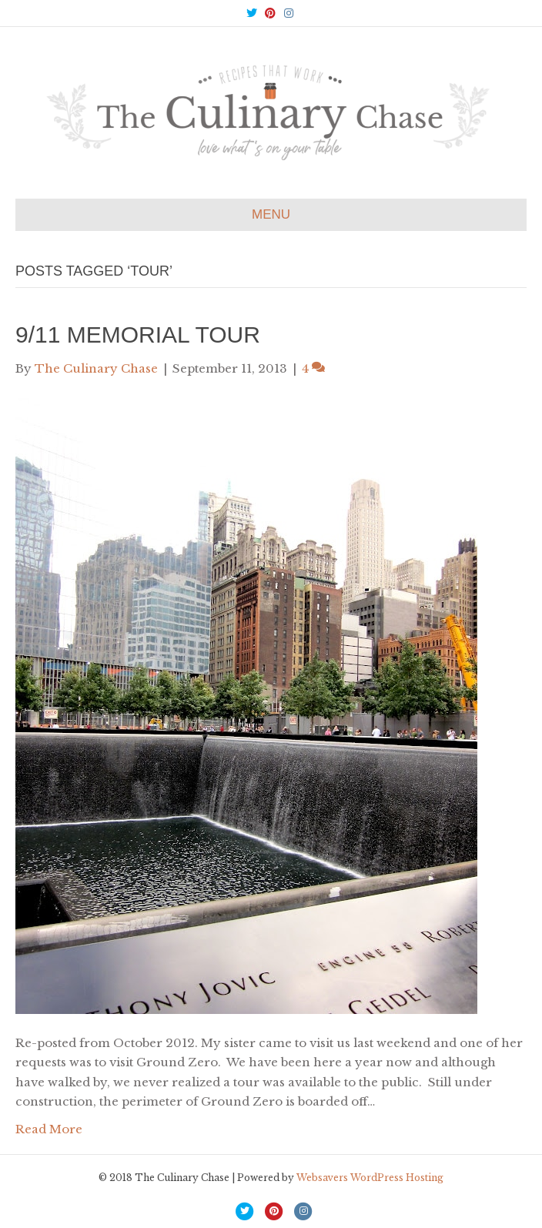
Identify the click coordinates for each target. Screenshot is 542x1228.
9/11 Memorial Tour (137, 334)
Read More (48, 1129)
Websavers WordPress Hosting (369, 1177)
